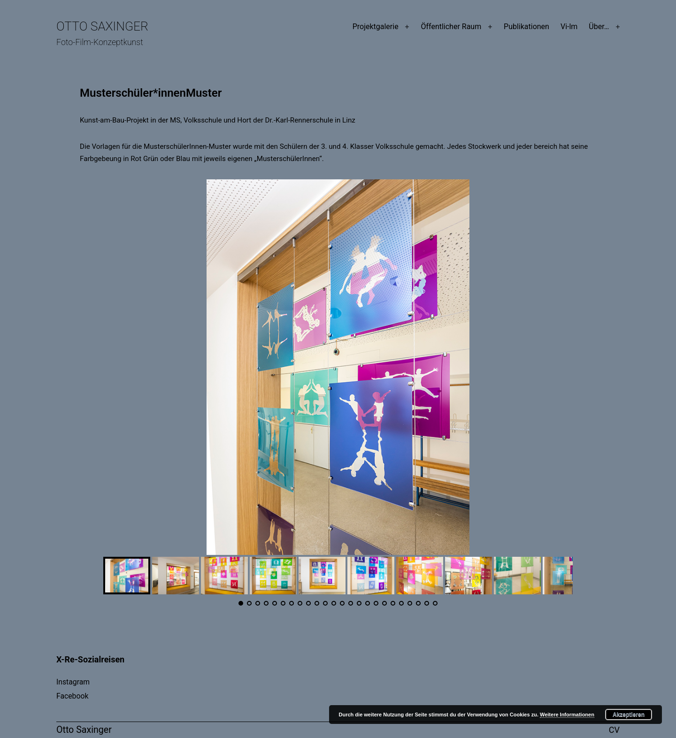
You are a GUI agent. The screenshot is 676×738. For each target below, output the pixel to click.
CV (614, 730)
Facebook (72, 696)
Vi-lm (569, 26)
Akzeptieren (629, 714)
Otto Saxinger (102, 26)
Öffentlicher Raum (451, 26)
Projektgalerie (376, 26)
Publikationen (526, 26)
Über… (599, 26)
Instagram (73, 681)
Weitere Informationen (567, 714)
